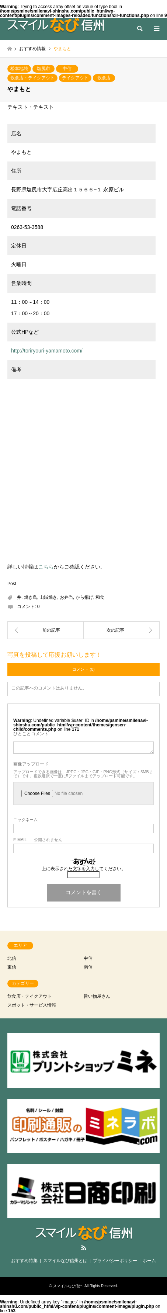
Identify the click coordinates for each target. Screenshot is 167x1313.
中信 (67, 68)
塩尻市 (43, 68)
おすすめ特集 (24, 1260)
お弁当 (66, 597)
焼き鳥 (30, 597)
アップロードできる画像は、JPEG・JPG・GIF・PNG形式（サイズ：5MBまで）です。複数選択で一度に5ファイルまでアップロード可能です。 (83, 774)
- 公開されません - (39, 840)
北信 (11, 958)
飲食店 (104, 77)
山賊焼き (48, 597)
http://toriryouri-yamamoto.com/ (47, 351)
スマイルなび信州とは (65, 1260)
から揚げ (84, 597)
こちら (46, 567)
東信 (11, 967)
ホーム (149, 1260)
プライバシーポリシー (115, 1260)
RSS (83, 1247)
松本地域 (19, 68)
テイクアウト (75, 77)
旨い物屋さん (97, 996)
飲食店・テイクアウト (32, 77)
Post (11, 583)
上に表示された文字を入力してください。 (84, 868)
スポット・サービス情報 (31, 1005)
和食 (99, 597)
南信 (88, 967)
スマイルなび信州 (68, 1286)
